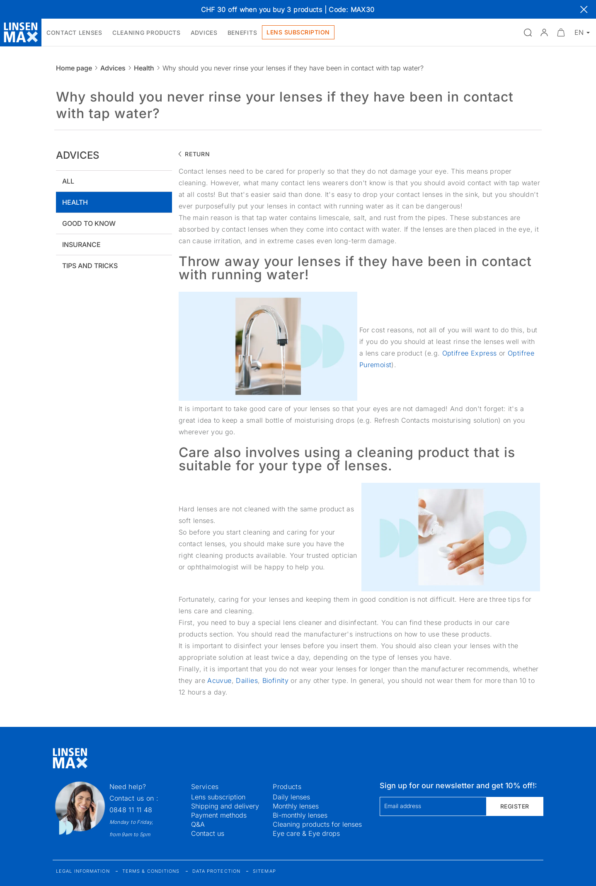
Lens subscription (218, 797)
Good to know (89, 223)
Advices (113, 68)
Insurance (81, 244)
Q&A (198, 824)
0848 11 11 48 (131, 810)
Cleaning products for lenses (317, 824)
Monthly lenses (296, 806)
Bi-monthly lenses (300, 815)
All (68, 181)
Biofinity (276, 680)
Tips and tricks (90, 265)
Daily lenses (291, 797)
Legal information (83, 871)
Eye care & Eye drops (306, 833)
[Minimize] (560, 32)
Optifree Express (469, 353)
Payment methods (219, 815)
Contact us (207, 833)
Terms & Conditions (151, 871)
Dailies (247, 680)
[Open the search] (527, 32)
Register (514, 806)
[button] (544, 32)
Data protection (216, 871)
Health (144, 68)
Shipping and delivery (225, 806)
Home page (74, 68)
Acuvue (219, 680)
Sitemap (264, 871)
